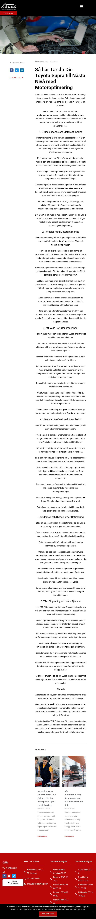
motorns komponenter (66, 546)
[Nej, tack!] (93, 911)
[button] (81, 6)
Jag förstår (48, 914)
